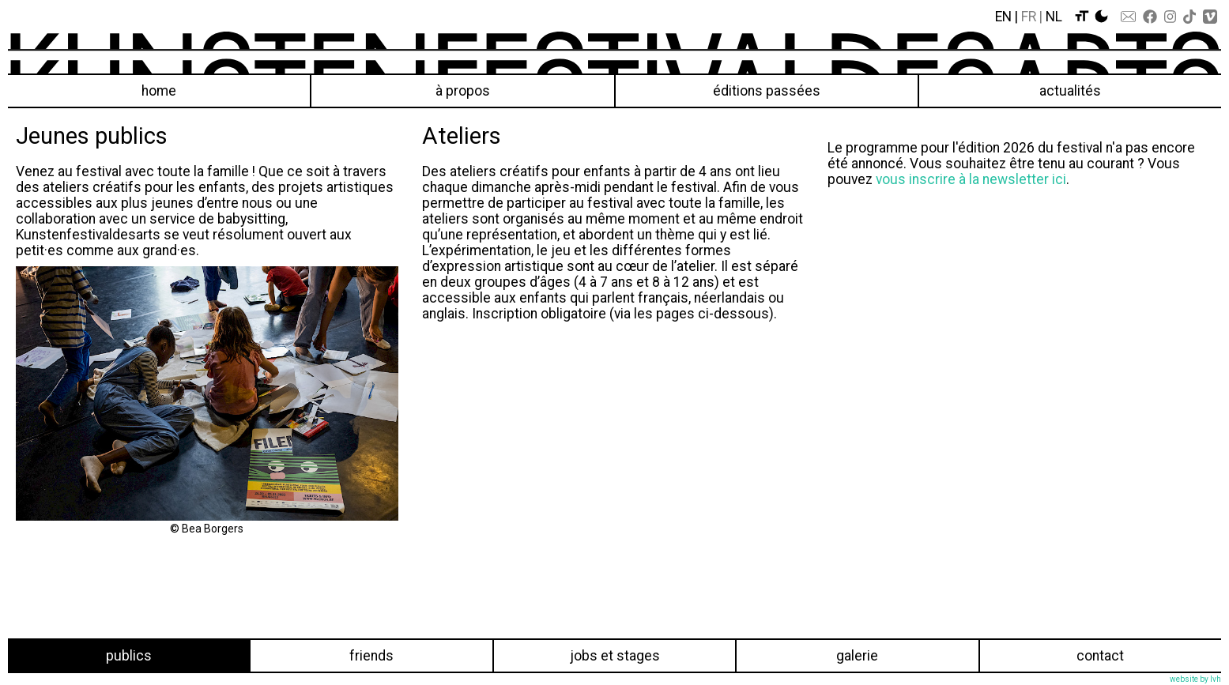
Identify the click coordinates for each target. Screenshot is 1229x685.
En (1003, 16)
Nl (1054, 16)
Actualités (1070, 91)
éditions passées (766, 91)
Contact (1100, 656)
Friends (371, 656)
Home (158, 91)
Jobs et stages (615, 656)
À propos (462, 91)
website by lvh (1195, 679)
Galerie (857, 656)
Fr (1028, 16)
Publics (129, 656)
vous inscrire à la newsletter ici (971, 179)
